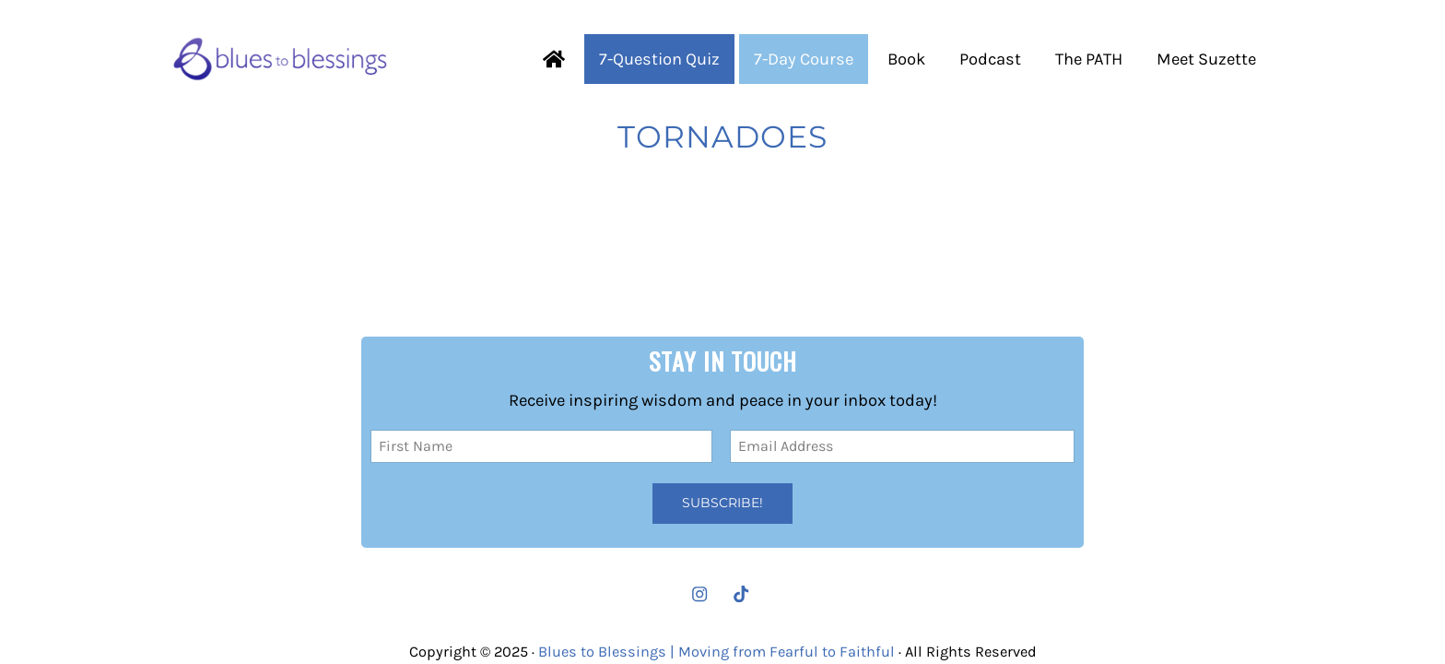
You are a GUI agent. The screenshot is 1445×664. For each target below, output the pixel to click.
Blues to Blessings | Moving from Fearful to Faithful (716, 651)
